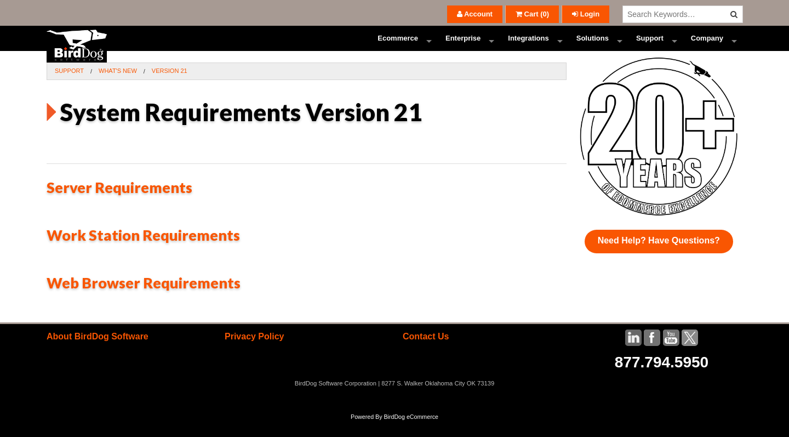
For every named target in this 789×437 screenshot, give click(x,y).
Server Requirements (119, 203)
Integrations (528, 46)
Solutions (592, 46)
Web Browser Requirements (144, 299)
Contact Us (426, 352)
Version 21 (169, 86)
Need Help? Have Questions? (659, 256)
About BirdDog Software (97, 352)
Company (707, 46)
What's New (118, 86)
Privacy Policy (254, 352)
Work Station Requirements (143, 251)
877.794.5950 (661, 378)
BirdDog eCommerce (411, 432)
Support (650, 46)
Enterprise (463, 46)
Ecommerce (398, 46)
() (532, 14)
